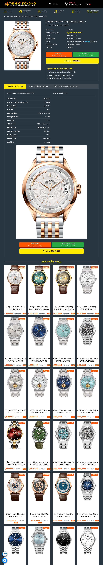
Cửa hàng (53, 4)
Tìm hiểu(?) (93, 41)
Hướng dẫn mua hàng (38, 86)
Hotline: (72, 61)
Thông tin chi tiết (15, 86)
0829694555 (75, 5)
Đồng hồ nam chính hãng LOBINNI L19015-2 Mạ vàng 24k (39, 309)
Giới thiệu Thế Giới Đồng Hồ (66, 86)
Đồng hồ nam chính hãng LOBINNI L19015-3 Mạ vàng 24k (63, 309)
